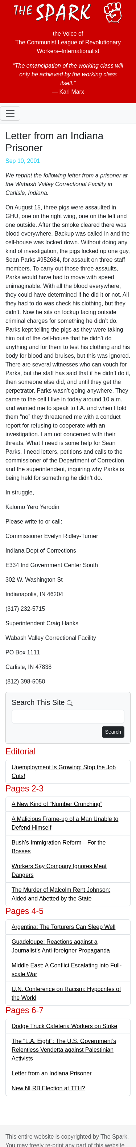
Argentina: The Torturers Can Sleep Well (63, 927)
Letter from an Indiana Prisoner (52, 1073)
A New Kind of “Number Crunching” (57, 804)
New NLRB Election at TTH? (48, 1088)
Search (113, 732)
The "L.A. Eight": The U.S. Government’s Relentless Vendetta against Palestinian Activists (64, 1050)
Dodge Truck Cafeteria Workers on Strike (64, 1026)
